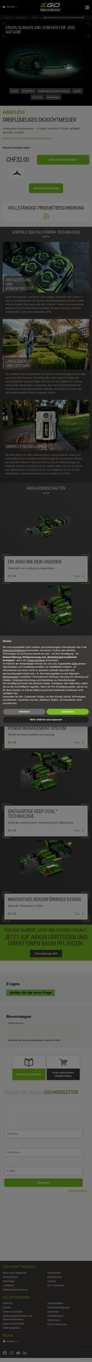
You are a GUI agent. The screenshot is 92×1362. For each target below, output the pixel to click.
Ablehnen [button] (24, 711)
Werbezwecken (11, 676)
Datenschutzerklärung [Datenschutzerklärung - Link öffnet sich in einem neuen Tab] (14, 650)
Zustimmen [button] (67, 711)
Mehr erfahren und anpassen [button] (46, 719)
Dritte (74, 663)
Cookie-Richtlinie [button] (36, 660)
